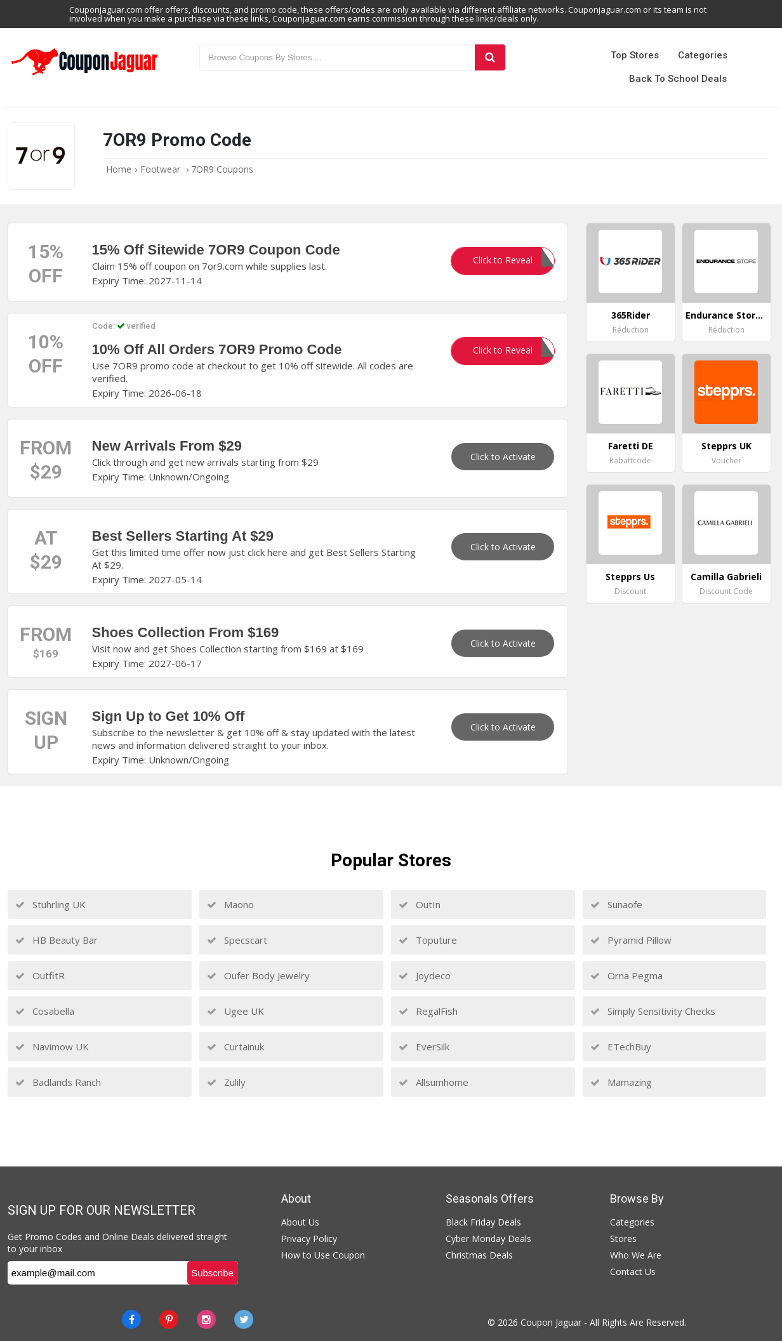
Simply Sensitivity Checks (652, 1011)
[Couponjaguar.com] (84, 76)
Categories (702, 55)
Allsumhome (433, 1082)
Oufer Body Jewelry (258, 975)
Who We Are (635, 1255)
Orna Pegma (626, 975)
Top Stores (635, 55)
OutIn (420, 904)
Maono (230, 904)
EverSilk (424, 1046)
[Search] (490, 57)
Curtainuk (235, 1046)
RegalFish (428, 1011)
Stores (623, 1238)
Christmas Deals (479, 1255)
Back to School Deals (678, 78)
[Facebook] (131, 1319)
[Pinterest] (168, 1319)
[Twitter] (243, 1319)
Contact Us (633, 1271)
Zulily (226, 1082)
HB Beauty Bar (56, 940)
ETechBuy (620, 1046)
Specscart (237, 940)
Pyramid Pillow (631, 940)
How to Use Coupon (323, 1255)
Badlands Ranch (58, 1082)
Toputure (428, 940)
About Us (300, 1222)
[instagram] (206, 1319)
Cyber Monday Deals (488, 1238)
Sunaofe (616, 904)
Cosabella (44, 1011)
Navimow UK (52, 1046)
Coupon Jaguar (550, 1322)
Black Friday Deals (483, 1222)
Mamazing (621, 1082)
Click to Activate (503, 457)
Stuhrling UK (50, 904)
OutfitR (40, 975)
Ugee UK (235, 1011)
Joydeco (425, 975)
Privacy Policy (309, 1238)
